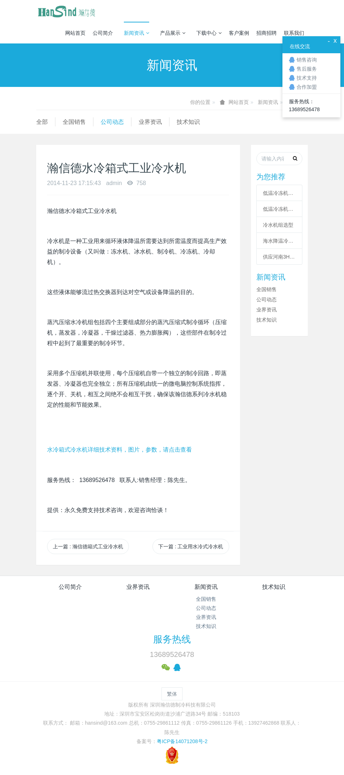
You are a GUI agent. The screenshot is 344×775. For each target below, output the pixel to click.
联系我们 (294, 33)
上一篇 (88, 546)
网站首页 (75, 33)
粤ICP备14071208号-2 (182, 741)
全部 (42, 122)
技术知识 (188, 122)
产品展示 (172, 33)
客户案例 (239, 33)
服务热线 (172, 639)
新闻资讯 (136, 33)
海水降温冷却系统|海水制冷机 (279, 241)
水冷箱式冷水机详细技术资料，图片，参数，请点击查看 (119, 450)
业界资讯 (150, 122)
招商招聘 (266, 33)
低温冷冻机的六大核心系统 (279, 193)
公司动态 (112, 122)
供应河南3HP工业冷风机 (279, 257)
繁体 (172, 694)
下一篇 (190, 546)
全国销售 (74, 122)
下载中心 (209, 33)
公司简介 (103, 33)
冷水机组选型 (278, 225)
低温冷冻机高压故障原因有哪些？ (279, 209)
